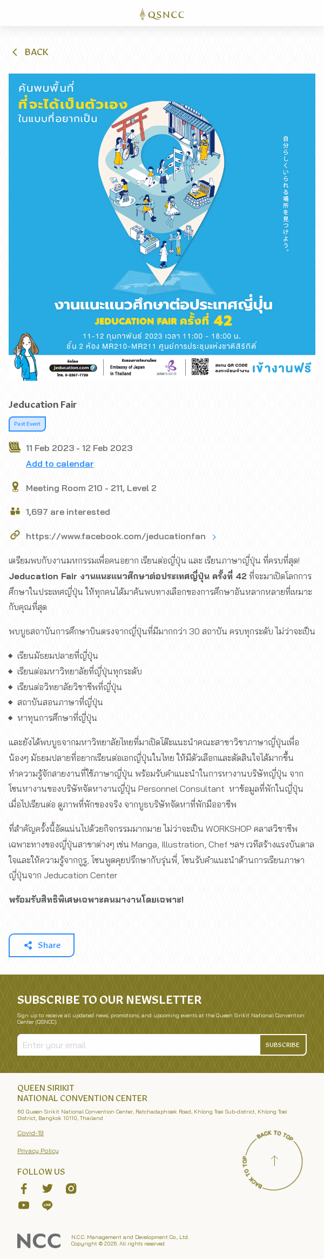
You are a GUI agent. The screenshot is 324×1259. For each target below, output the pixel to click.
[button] (29, 52)
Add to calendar (60, 463)
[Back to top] (274, 1162)
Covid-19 (30, 1133)
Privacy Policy (38, 1151)
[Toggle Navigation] (311, 13)
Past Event (27, 424)
